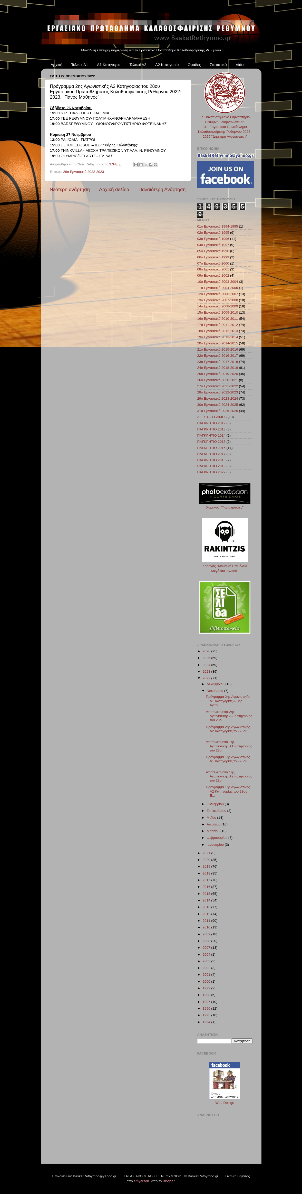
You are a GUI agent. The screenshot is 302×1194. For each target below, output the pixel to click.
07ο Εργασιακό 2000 (213, 263)
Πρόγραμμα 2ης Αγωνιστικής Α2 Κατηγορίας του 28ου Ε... (228, 731)
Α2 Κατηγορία (167, 64)
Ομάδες (194, 64)
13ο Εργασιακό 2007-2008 (217, 300)
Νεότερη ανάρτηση (70, 189)
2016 (206, 887)
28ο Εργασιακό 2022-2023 (83, 172)
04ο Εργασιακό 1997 (213, 245)
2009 (206, 934)
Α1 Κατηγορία (109, 64)
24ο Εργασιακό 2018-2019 (217, 368)
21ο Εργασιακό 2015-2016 (217, 349)
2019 (206, 866)
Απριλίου (214, 824)
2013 (206, 907)
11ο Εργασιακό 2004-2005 (217, 288)
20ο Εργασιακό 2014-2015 (217, 343)
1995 (206, 1015)
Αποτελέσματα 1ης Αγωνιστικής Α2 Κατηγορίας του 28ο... (229, 776)
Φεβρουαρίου (217, 838)
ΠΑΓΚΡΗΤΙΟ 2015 (211, 442)
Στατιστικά (218, 64)
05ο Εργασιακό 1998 (213, 251)
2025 (206, 658)
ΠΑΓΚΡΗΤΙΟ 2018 (211, 460)
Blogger (168, 1181)
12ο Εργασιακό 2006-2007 (217, 294)
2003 (206, 961)
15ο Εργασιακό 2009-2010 (217, 312)
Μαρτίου (214, 831)
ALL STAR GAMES (212, 417)
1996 (206, 1008)
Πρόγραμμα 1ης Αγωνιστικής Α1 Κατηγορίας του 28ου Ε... (228, 761)
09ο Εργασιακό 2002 (213, 275)
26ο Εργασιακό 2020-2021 (217, 380)
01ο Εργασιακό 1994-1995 (217, 226)
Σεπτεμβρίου (217, 811)
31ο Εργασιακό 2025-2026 (217, 411)
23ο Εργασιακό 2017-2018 (217, 362)
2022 (206, 678)
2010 (206, 927)
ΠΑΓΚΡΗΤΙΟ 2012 (211, 423)
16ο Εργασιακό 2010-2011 (217, 319)
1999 (206, 988)
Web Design (224, 1103)
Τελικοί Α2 (137, 64)
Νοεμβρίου (215, 691)
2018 (206, 873)
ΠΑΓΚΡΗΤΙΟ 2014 (211, 435)
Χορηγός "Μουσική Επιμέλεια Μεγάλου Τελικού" (225, 566)
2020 (206, 860)
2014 (206, 900)
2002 (206, 968)
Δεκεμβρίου (216, 684)
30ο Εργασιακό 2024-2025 (217, 405)
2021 (206, 853)
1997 (206, 1002)
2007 (206, 947)
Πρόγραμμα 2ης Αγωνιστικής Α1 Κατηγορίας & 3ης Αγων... (228, 701)
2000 (206, 981)
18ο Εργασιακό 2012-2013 (217, 331)
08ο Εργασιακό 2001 (213, 269)
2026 (206, 651)
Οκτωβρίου (216, 804)
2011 (206, 921)
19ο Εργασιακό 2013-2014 (217, 337)
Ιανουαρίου (216, 845)
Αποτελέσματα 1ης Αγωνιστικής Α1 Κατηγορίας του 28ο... (229, 746)
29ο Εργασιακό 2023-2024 (217, 398)
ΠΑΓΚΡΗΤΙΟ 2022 (211, 472)
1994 (206, 1022)
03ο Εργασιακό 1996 (213, 239)
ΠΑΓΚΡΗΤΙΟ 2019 (211, 466)
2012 (206, 914)
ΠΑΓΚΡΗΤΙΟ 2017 (211, 454)
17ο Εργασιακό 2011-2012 (217, 325)
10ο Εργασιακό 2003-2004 (217, 282)
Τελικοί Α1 (79, 64)
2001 (206, 974)
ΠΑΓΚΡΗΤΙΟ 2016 (211, 448)
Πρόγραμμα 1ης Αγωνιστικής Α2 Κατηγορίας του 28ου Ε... (228, 791)
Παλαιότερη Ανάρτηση (162, 189)
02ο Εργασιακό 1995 (213, 232)
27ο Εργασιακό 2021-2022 (217, 386)
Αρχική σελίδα (114, 189)
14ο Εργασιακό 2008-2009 (217, 306)
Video (241, 64)
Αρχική (56, 64)
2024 (206, 665)
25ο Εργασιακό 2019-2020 (217, 374)
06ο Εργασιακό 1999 (213, 257)
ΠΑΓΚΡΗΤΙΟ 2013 (211, 429)
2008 (206, 941)
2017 (206, 880)
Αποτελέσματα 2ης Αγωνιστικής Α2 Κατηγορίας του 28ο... (229, 716)
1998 (206, 995)
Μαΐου (212, 818)
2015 (206, 894)
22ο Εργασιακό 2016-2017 (217, 356)
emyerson (141, 1181)
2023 (206, 671)
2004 (206, 954)
